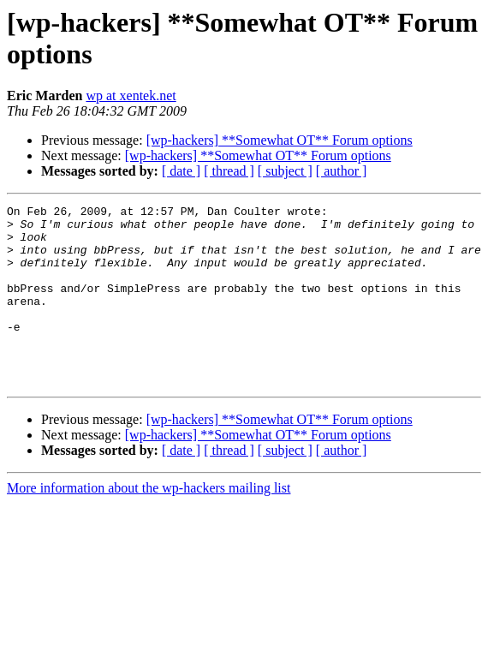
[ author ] (341, 171)
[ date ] (181, 171)
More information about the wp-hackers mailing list (148, 524)
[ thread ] (229, 171)
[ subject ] (285, 171)
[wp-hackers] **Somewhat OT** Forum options (279, 140)
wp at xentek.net (131, 95)
